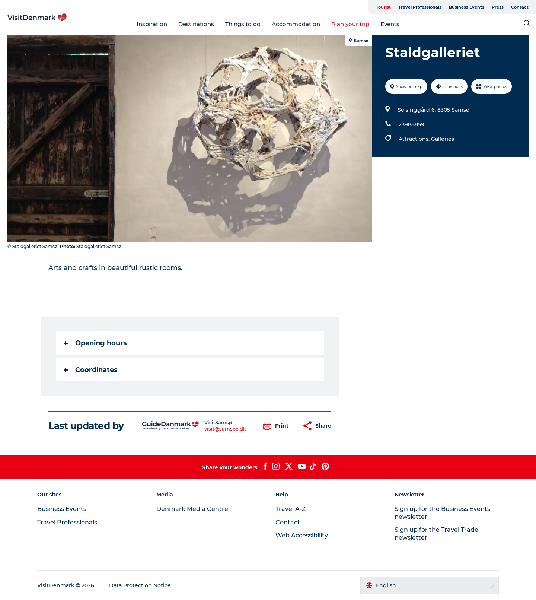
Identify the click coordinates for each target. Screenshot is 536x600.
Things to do (243, 24)
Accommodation (296, 24)
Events (389, 24)
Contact (520, 7)
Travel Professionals (419, 7)
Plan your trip (350, 24)
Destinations (196, 24)
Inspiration (152, 24)
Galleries (442, 139)
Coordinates (91, 370)
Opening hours (95, 343)
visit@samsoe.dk (225, 429)
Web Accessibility (301, 535)
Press (498, 7)
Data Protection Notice (140, 585)
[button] (277, 426)
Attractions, (415, 139)
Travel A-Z (290, 508)
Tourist (383, 7)
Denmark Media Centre (192, 508)
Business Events (466, 7)
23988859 (411, 124)
